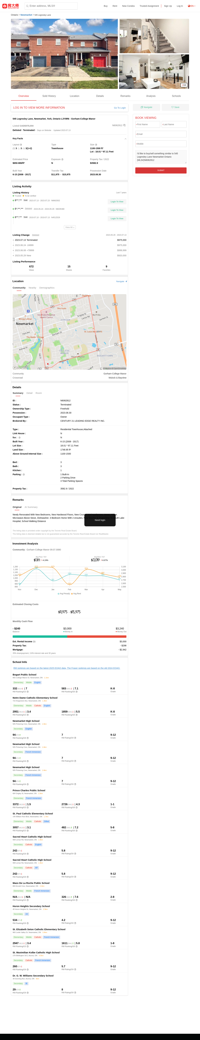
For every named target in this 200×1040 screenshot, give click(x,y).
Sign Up (168, 6)
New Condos (128, 6)
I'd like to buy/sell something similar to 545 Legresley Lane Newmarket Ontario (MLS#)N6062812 (161, 157)
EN (191, 6)
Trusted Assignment (149, 6)
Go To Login (120, 108)
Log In (180, 6)
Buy (106, 6)
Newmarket (26, 15)
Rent (114, 6)
